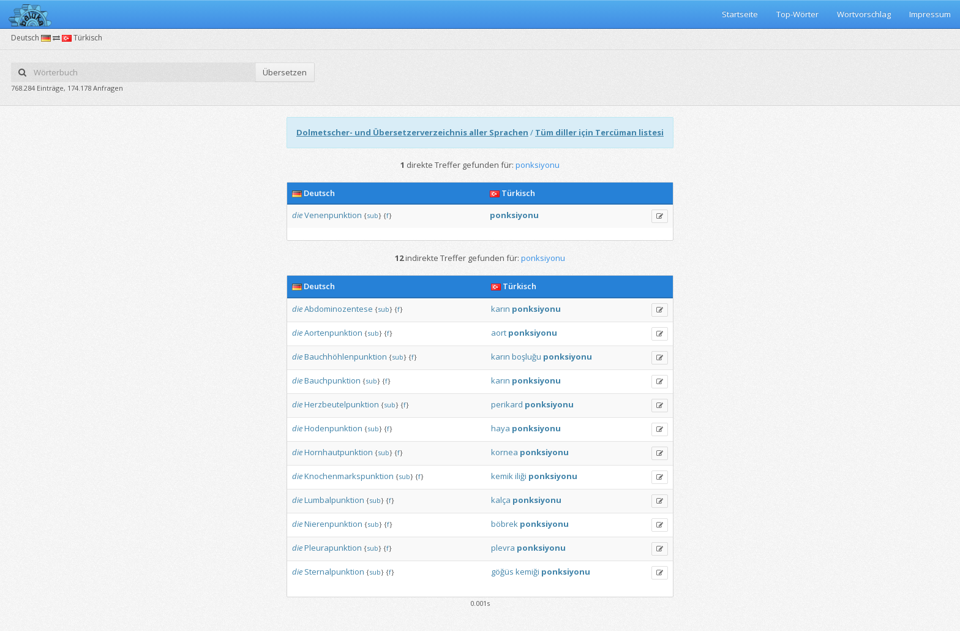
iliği (521, 476)
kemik (502, 476)
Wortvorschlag (864, 14)
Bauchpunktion (332, 380)
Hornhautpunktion (338, 452)
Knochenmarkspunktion (349, 476)
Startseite (740, 14)
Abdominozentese (338, 308)
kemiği (527, 571)
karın (500, 308)
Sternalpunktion (334, 571)
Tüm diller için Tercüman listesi (599, 132)
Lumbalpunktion (334, 499)
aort (498, 332)
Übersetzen (285, 72)
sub (372, 215)
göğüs (502, 571)
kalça (501, 499)
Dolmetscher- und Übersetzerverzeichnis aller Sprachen (412, 132)
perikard (507, 404)
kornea (504, 452)
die (297, 215)
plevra (503, 547)
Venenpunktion (333, 215)
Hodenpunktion (333, 428)
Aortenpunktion (333, 332)
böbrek (504, 523)
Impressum (930, 14)
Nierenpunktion (333, 523)
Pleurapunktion (333, 547)
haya (500, 428)
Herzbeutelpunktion (341, 404)
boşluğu (526, 356)
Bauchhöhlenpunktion (345, 356)
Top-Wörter (797, 14)
